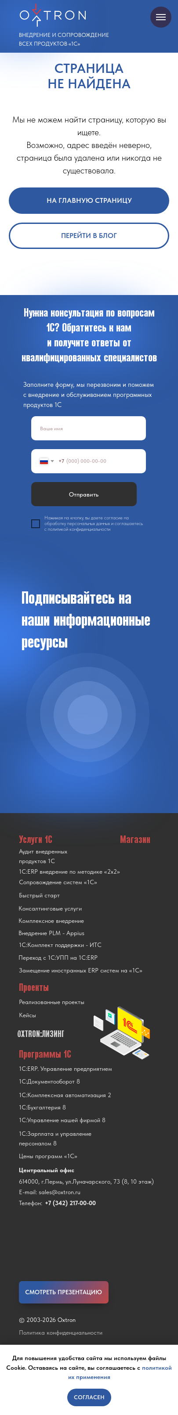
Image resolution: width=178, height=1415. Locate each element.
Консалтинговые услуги (50, 908)
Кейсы (27, 1015)
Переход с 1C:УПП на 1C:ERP (58, 957)
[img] (88, 715)
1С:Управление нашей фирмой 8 (62, 1119)
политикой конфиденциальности (79, 529)
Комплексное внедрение (51, 920)
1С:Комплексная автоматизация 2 (65, 1094)
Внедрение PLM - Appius (51, 932)
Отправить (83, 494)
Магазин (135, 839)
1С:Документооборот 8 (49, 1081)
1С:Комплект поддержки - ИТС (60, 944)
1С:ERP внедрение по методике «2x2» (69, 871)
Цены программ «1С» (48, 1155)
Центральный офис (46, 1170)
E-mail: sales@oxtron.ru (49, 1191)
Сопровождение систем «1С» (58, 882)
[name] (88, 428)
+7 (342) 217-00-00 (70, 1202)
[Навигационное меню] (161, 17)
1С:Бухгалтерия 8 (42, 1107)
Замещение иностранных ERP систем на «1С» (80, 970)
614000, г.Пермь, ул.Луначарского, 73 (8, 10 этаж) (86, 1181)
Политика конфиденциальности (60, 1332)
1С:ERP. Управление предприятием (65, 1068)
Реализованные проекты (51, 1001)
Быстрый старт (39, 895)
